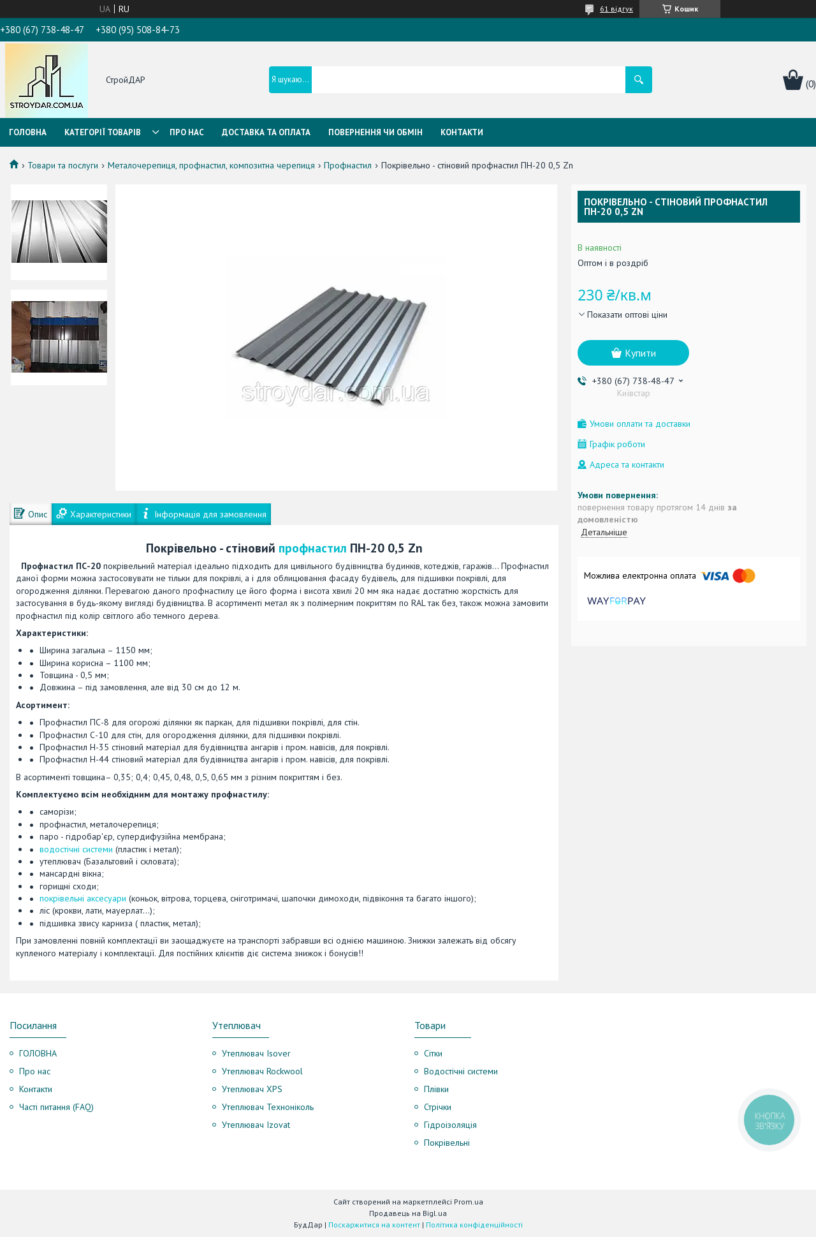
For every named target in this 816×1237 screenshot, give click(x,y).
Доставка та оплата (266, 132)
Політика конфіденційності (474, 1224)
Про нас (187, 132)
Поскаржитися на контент (374, 1224)
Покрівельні (447, 1142)
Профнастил (348, 165)
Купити (640, 352)
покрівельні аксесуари (83, 898)
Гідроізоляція (450, 1124)
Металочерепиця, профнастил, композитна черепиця (211, 165)
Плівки (436, 1089)
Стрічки (437, 1107)
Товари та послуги (62, 165)
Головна (28, 132)
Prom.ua (468, 1201)
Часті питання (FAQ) (56, 1107)
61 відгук (616, 8)
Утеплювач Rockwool (262, 1071)
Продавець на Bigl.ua (408, 1213)
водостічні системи (76, 849)
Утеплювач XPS (252, 1089)
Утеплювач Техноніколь (268, 1107)
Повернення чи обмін (375, 132)
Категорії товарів (102, 132)
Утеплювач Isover (256, 1053)
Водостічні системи (461, 1071)
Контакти (462, 132)
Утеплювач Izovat (256, 1124)
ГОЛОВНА (38, 1053)
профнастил (313, 548)
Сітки (433, 1053)
